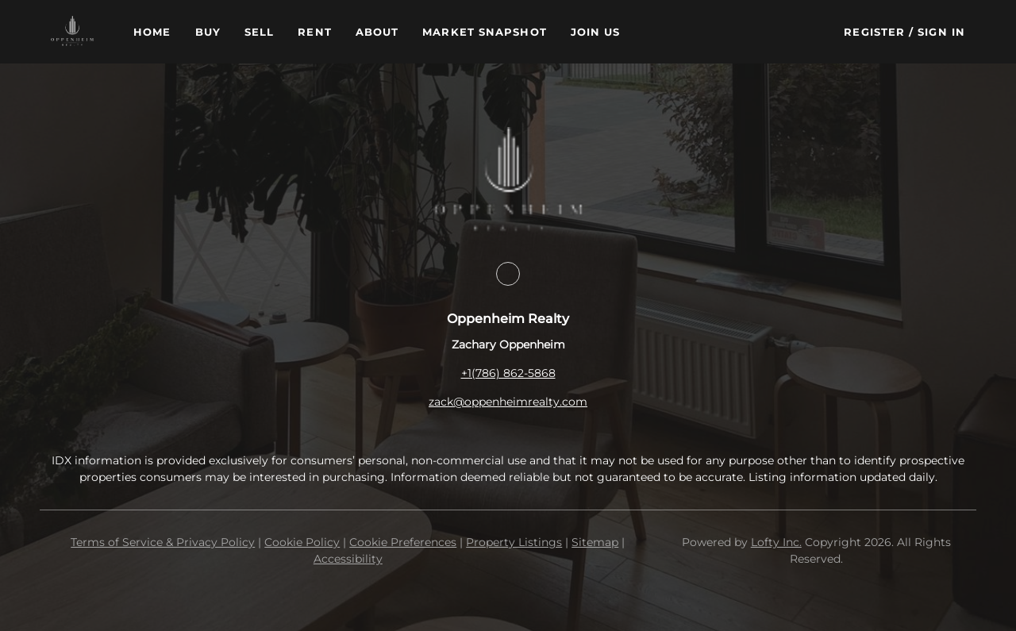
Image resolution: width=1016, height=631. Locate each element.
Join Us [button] (596, 31)
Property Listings (514, 542)
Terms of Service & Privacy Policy (163, 542)
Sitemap (595, 542)
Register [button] (874, 31)
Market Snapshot (484, 31)
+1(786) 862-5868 (508, 373)
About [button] (377, 31)
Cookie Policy (302, 542)
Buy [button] (208, 31)
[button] (72, 32)
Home (152, 31)
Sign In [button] (941, 31)
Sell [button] (259, 31)
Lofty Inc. (776, 542)
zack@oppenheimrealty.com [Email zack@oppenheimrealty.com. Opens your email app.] (508, 401)
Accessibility (348, 559)
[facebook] (508, 274)
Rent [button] (314, 31)
